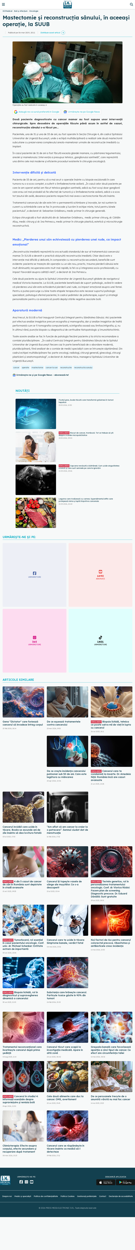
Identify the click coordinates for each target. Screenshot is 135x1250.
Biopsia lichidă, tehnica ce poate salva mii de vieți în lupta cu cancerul (111, 724)
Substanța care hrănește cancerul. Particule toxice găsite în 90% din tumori (67, 995)
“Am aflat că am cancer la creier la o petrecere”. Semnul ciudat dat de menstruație (67, 829)
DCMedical (7, 11)
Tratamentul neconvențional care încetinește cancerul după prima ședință (22, 1050)
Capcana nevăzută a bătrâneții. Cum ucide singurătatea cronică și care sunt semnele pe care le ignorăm (89, 466)
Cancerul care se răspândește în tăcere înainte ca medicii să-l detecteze (65, 1148)
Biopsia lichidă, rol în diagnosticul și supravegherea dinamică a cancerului (20, 995)
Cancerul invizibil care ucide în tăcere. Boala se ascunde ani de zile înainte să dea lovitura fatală (22, 829)
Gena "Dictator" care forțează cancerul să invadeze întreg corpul (23, 723)
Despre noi (7, 1196)
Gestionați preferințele (87, 1196)
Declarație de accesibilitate (121, 1196)
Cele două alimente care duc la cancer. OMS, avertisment (65, 1098)
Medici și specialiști (22, 1196)
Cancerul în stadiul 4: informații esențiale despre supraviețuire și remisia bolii (20, 1099)
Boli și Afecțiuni (20, 11)
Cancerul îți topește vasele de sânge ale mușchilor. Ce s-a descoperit (64, 884)
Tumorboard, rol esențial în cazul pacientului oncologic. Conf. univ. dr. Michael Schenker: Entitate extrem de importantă (23, 944)
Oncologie (33, 11)
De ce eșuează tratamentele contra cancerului (63, 723)
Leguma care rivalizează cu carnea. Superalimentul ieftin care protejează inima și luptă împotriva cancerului (86, 500)
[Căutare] (131, 4)
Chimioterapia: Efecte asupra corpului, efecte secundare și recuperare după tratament (20, 1148)
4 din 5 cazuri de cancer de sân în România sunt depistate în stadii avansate (22, 884)
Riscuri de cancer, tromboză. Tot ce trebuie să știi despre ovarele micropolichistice (86, 433)
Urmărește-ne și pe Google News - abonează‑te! (42, 375)
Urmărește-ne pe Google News (84, 111)
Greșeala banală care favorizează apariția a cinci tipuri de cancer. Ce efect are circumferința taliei (111, 1050)
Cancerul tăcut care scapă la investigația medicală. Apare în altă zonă (65, 1050)
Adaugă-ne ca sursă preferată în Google (39, 111)
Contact (102, 1196)
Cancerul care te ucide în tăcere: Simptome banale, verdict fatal (66, 941)
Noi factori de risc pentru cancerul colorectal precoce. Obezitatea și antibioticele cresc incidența (111, 942)
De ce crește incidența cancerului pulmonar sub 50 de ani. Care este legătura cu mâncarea (66, 774)
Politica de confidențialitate (46, 1196)
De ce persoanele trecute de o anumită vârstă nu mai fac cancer (110, 1098)
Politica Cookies (67, 1196)
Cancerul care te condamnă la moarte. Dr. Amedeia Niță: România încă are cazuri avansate (111, 775)
